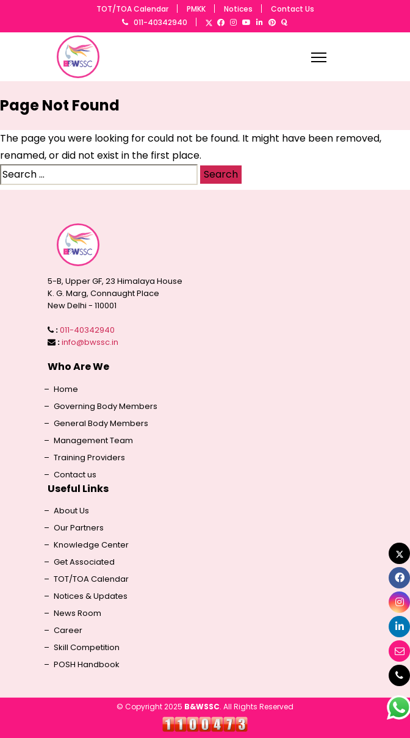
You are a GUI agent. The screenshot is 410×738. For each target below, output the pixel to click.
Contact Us (292, 9)
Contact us (75, 474)
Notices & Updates (91, 596)
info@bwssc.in (90, 342)
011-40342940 (160, 22)
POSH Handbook (87, 664)
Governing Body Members (105, 406)
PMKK (196, 9)
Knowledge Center (91, 545)
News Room (77, 613)
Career (68, 630)
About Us (71, 510)
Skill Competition (87, 647)
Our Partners (79, 528)
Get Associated (84, 562)
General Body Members (101, 423)
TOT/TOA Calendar (132, 9)
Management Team (93, 440)
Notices (238, 9)
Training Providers (89, 457)
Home (66, 389)
